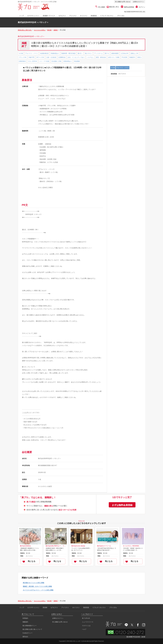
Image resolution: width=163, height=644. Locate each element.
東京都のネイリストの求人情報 (33, 583)
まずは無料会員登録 (122, 505)
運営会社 (25, 636)
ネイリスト (83, 16)
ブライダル (120, 16)
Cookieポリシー (27, 633)
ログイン (140, 7)
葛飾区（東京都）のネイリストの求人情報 (37, 586)
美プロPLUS (86, 618)
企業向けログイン (138, 1)
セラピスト (62, 16)
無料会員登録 (127, 7)
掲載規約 (25, 622)
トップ (21, 16)
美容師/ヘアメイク (49, 16)
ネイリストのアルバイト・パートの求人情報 (38, 590)
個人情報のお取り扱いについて (32, 629)
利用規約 (25, 618)
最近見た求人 (114, 7)
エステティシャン (33, 16)
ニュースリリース (87, 622)
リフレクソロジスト (106, 16)
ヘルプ (84, 629)
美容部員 (94, 16)
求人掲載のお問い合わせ (122, 1)
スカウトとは (86, 625)
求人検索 (100, 7)
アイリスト (73, 16)
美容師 (45, 607)
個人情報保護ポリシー (30, 625)
